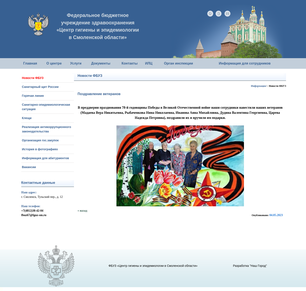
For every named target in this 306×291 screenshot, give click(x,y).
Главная (30, 63)
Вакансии (29, 167)
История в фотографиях (40, 149)
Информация (258, 85)
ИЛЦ (148, 63)
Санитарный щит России (40, 87)
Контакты (129, 63)
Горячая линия (33, 95)
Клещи (26, 118)
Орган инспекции (178, 63)
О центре (54, 63)
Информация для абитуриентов (45, 158)
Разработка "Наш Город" (250, 265)
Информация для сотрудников (245, 63)
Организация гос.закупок (40, 140)
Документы (100, 63)
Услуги (75, 63)
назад (83, 210)
